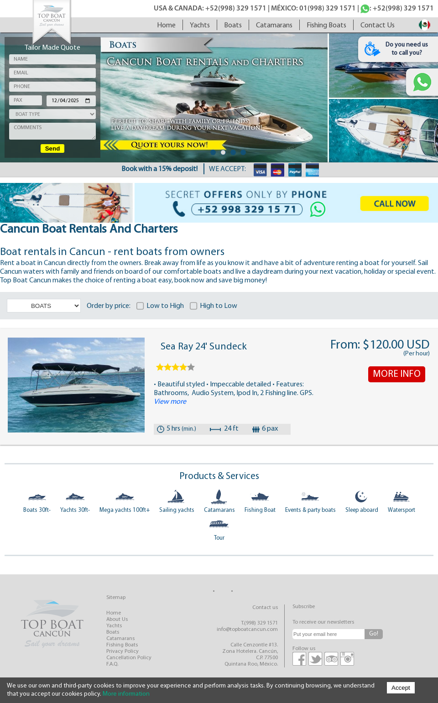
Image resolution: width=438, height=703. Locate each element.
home (166, 25)
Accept (400, 687)
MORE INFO (397, 374)
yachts (200, 25)
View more (170, 402)
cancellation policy (128, 658)
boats (233, 25)
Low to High (164, 306)
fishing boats (326, 25)
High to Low (217, 306)
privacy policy (122, 651)
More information (126, 694)
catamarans (274, 25)
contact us (377, 25)
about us (117, 619)
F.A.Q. (112, 664)
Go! (373, 634)
